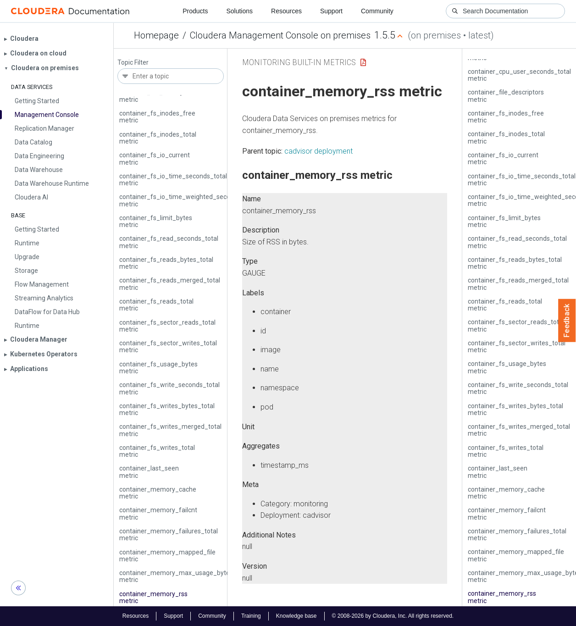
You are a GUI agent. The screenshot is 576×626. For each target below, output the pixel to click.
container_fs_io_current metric (154, 158)
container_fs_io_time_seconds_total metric (173, 179)
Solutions (239, 11)
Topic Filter (133, 62)
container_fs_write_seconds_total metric (169, 388)
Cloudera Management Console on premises (280, 35)
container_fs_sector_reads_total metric (167, 326)
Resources (286, 11)
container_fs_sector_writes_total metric (168, 346)
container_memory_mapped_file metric (167, 555)
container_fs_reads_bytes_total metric (166, 263)
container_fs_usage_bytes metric (158, 367)
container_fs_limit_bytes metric (155, 221)
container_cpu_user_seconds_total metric (519, 75)
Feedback (567, 321)
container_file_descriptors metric (157, 96)
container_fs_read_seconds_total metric (168, 242)
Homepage (156, 35)
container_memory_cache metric (157, 493)
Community (377, 11)
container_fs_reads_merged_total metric (169, 284)
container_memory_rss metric (153, 597)
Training (251, 616)
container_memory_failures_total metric (168, 534)
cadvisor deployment (318, 151)
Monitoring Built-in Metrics (299, 62)
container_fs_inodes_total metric (157, 138)
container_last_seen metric (149, 472)
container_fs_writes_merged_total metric (170, 430)
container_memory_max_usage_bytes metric (176, 576)
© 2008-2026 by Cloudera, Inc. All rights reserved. (393, 616)
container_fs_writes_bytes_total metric (167, 409)
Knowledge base (296, 616)
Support (331, 11)
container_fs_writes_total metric (157, 451)
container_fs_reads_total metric (156, 305)
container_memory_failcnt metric (158, 513)
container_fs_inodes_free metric (157, 117)
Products (195, 11)
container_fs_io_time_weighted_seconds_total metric (188, 200)
